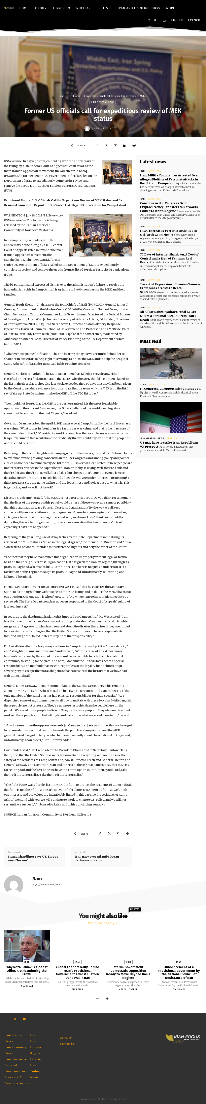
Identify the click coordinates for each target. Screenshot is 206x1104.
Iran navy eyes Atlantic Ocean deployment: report (97, 858)
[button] (164, 20)
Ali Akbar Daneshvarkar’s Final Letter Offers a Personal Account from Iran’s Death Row (168, 315)
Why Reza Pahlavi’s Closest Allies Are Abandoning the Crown (27, 970)
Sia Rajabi (27, 986)
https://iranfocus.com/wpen (46, 884)
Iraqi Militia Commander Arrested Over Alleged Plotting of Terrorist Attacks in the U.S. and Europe (169, 179)
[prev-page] (98, 998)
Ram (96, 128)
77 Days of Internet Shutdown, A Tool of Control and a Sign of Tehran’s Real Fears (169, 258)
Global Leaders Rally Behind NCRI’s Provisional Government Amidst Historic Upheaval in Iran (78, 972)
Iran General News (70, 96)
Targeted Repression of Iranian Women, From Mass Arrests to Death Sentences (170, 288)
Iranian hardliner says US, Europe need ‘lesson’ (33, 858)
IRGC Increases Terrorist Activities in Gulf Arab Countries (168, 233)
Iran (142, 171)
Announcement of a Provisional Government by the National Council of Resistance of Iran (179, 972)
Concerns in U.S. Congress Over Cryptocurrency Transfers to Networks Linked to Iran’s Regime (169, 207)
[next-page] (107, 998)
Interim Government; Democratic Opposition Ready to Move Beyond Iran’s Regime (128, 972)
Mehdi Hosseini (128, 989)
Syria (143, 384)
